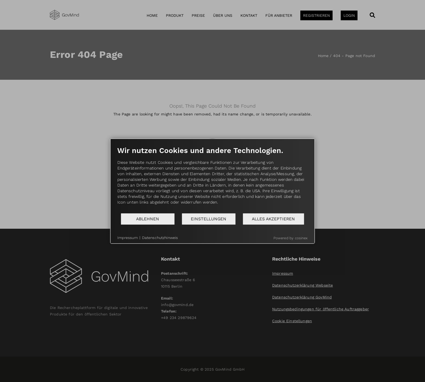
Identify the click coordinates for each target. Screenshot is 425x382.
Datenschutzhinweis (160, 237)
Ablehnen (147, 218)
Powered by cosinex (290, 238)
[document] (212, 179)
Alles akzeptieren (273, 218)
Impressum (127, 237)
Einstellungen (208, 218)
